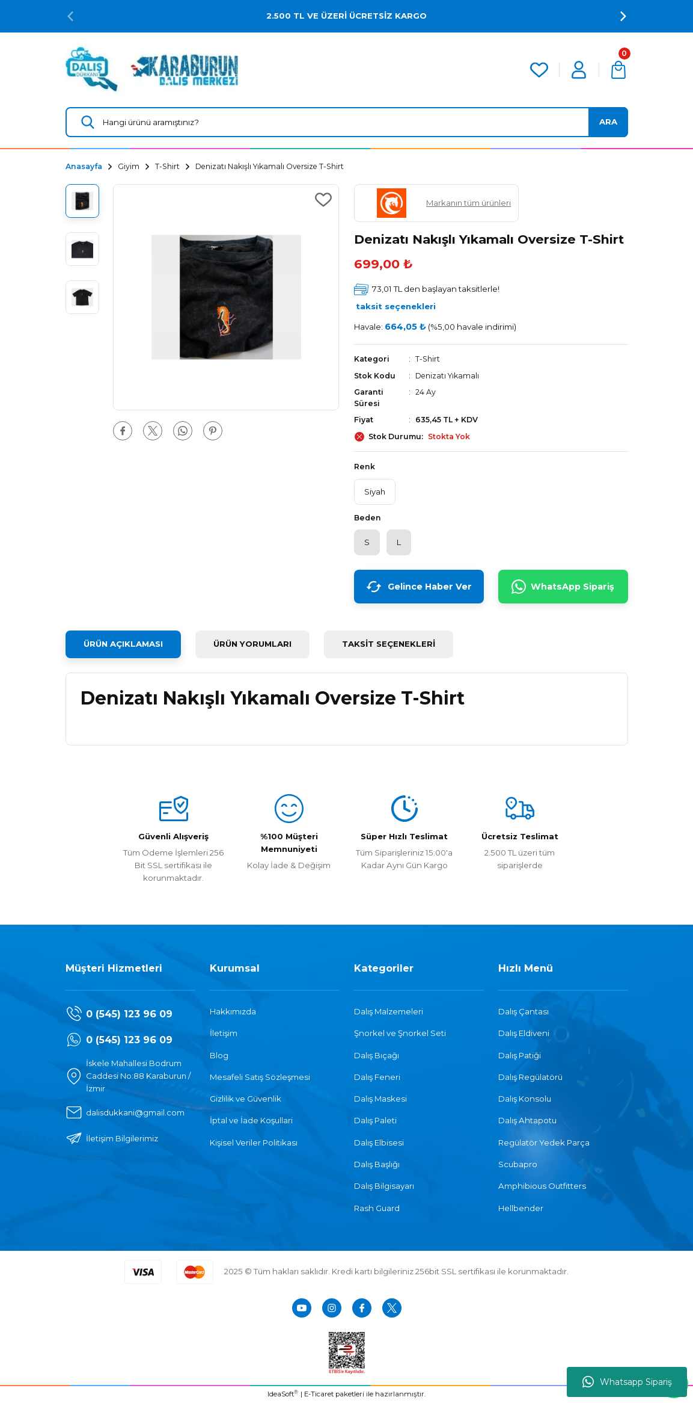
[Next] (623, 16)
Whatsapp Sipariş (627, 1382)
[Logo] (152, 69)
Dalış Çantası (523, 1012)
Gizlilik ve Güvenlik (245, 1099)
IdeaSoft (282, 1394)
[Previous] (70, 16)
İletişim (223, 1033)
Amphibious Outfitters (542, 1186)
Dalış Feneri (377, 1077)
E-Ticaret (319, 1394)
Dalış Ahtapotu (527, 1121)
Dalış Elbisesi (379, 1143)
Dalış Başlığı (377, 1165)
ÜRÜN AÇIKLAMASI (123, 644)
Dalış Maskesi (380, 1099)
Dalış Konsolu (524, 1099)
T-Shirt (427, 358)
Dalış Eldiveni (523, 1033)
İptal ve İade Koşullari (251, 1121)
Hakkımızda (233, 1012)
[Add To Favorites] (323, 199)
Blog (219, 1055)
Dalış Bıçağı (376, 1055)
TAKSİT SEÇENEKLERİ (388, 644)
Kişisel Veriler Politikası (254, 1143)
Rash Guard (377, 1208)
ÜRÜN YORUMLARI (252, 644)
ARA (608, 121)
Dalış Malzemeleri (388, 1012)
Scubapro (517, 1165)
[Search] (347, 122)
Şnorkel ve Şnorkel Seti (400, 1033)
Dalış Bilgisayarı (384, 1186)
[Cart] (618, 69)
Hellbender (520, 1208)
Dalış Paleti (375, 1121)
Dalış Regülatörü (530, 1077)
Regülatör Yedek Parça (544, 1143)
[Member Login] (578, 69)
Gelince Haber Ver (418, 587)
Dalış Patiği (519, 1055)
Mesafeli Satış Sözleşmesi (260, 1077)
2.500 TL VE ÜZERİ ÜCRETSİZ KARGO (346, 15)
